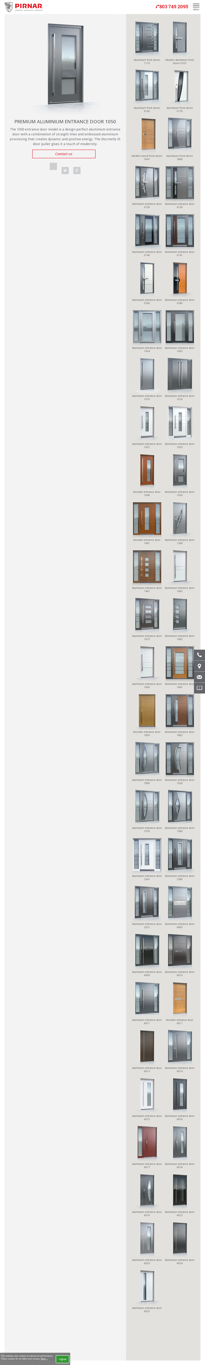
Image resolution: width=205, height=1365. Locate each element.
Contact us (63, 153)
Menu (196, 8)
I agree (62, 1359)
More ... (44, 1359)
